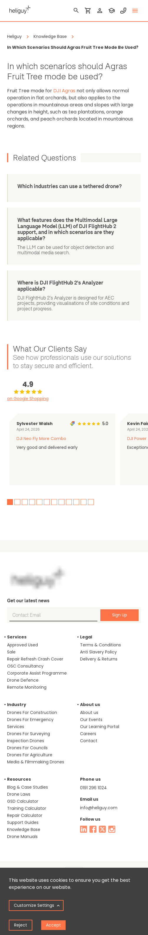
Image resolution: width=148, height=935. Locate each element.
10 (76, 502)
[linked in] (83, 829)
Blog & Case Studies (27, 787)
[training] (111, 10)
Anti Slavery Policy (98, 652)
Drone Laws (18, 794)
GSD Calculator (22, 801)
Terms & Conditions (100, 645)
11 (84, 502)
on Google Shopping (28, 399)
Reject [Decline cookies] (20, 925)
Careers (88, 734)
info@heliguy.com (98, 808)
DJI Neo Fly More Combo (41, 438)
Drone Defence (23, 680)
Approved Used (22, 645)
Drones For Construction (32, 712)
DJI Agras (64, 90)
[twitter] (102, 829)
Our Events (91, 719)
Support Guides (23, 822)
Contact (88, 741)
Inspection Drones (25, 741)
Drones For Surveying (28, 734)
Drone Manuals (22, 836)
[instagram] (111, 829)
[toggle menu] (135, 10)
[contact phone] (123, 10)
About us (89, 712)
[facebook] (93, 829)
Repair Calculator (24, 815)
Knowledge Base (23, 829)
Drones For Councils (27, 748)
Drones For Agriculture (29, 755)
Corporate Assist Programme (37, 673)
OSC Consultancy (25, 666)
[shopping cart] (88, 10)
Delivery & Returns (98, 659)
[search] (76, 10)
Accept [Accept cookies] (53, 925)
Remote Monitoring (26, 687)
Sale (11, 652)
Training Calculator (26, 808)
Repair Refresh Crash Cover (35, 659)
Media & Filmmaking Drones (35, 762)
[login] (100, 10)
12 (91, 502)
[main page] (19, 9)
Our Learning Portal (99, 727)
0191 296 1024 (93, 788)
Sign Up (119, 615)
